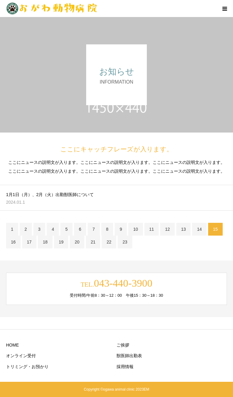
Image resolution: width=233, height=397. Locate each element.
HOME (12, 345)
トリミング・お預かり (27, 366)
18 (45, 242)
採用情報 (124, 366)
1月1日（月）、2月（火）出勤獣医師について (50, 194)
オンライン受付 (21, 355)
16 (13, 242)
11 (151, 229)
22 (108, 242)
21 (93, 242)
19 (61, 242)
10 (135, 229)
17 (29, 242)
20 (77, 242)
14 (199, 229)
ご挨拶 (122, 345)
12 (167, 229)
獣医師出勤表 (129, 355)
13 (183, 229)
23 (125, 242)
